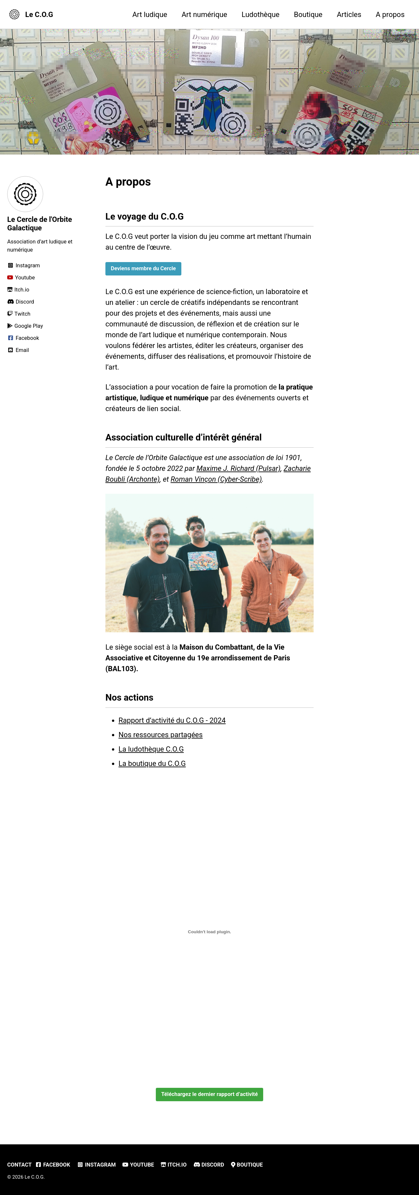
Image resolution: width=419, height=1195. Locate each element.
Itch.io (174, 1165)
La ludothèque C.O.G (151, 749)
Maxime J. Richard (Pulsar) (238, 468)
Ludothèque (261, 14)
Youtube (138, 1165)
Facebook (52, 1165)
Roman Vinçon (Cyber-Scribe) (216, 479)
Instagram (96, 1165)
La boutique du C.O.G (152, 763)
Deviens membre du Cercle (143, 268)
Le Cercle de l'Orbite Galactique (39, 223)
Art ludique (149, 14)
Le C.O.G (39, 14)
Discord (208, 1165)
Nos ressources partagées (160, 735)
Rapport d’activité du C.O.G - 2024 (172, 720)
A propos (390, 14)
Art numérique (204, 14)
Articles (349, 14)
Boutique (308, 14)
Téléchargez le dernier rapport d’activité (209, 1094)
